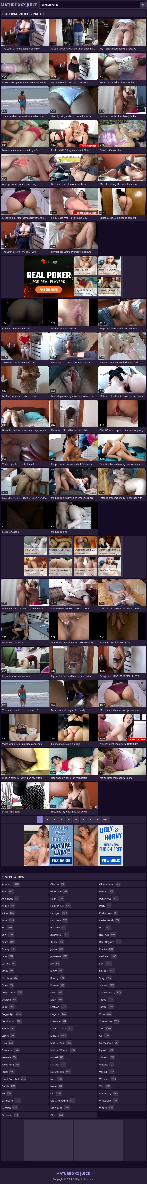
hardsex (58, 927)
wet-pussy (108, 1093)
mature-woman (63, 1050)
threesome (109, 1021)
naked (57, 1057)
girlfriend (10, 1115)
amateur (10, 884)
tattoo (106, 1006)
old (56, 1093)
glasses (57, 884)
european (10, 1050)
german (9, 1107)
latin (56, 999)
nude (56, 1086)
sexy (105, 977)
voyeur (106, 1071)
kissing (57, 977)
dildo (8, 1006)
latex (56, 992)
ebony (8, 1028)
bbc (7, 927)
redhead (108, 956)
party (105, 905)
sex (105, 963)
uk (104, 1035)
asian (8, 913)
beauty (8, 949)
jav (55, 963)
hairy (57, 898)
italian (57, 941)
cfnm (7, 970)
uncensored (109, 1042)
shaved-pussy (110, 992)
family (8, 1086)
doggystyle (11, 1014)
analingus (10, 898)
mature (58, 1035)
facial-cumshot (13, 1078)
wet (105, 1086)
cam (7, 956)
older (57, 1115)
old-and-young (62, 1100)
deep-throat (12, 992)
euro (7, 1042)
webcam (107, 1078)
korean (57, 985)
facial (8, 1071)
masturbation (61, 1028)
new (56, 1078)
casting (8, 963)
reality (106, 949)
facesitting (10, 1064)
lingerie (58, 1014)
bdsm (8, 941)
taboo (106, 999)
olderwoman (110, 884)
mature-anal (61, 1042)
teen (105, 1014)
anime (8, 905)
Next (106, 819)
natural (58, 1064)
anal (7, 891)
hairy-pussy (60, 905)
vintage (106, 1064)
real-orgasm (110, 941)
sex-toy (107, 970)
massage (58, 1021)
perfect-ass (108, 913)
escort (8, 1035)
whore (106, 1107)
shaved (107, 985)
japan (57, 949)
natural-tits (60, 1071)
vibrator (107, 1057)
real (105, 927)
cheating (9, 977)
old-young (60, 1107)
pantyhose (109, 898)
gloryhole (59, 891)
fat (6, 1093)
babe (8, 920)
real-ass (107, 934)
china (7, 985)
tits (105, 1028)
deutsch (9, 999)
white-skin (108, 1100)
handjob (59, 913)
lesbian (58, 1006)
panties (106, 891)
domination (11, 1021)
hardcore (59, 920)
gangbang (11, 1100)
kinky (56, 970)
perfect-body (109, 920)
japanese (59, 956)
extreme (9, 1057)
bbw (7, 934)
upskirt (106, 1050)
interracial (59, 934)
